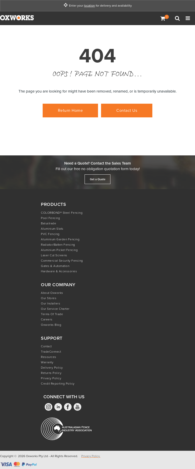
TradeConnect (51, 351)
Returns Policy (51, 373)
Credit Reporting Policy (58, 383)
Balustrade (48, 223)
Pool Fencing (50, 218)
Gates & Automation (55, 266)
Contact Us (126, 110)
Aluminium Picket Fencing (59, 250)
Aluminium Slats (52, 228)
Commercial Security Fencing (62, 260)
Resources (48, 357)
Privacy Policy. (90, 456)
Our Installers (50, 303)
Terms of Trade (52, 314)
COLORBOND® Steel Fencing (62, 212)
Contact (46, 346)
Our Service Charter (55, 308)
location (89, 6)
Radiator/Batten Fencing (58, 244)
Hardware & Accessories (59, 271)
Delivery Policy (52, 367)
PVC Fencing (50, 234)
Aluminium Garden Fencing (60, 239)
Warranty (47, 362)
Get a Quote (97, 179)
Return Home (70, 110)
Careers (47, 319)
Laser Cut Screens (54, 255)
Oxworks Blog (51, 324)
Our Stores (48, 298)
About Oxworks (52, 293)
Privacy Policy (51, 378)
